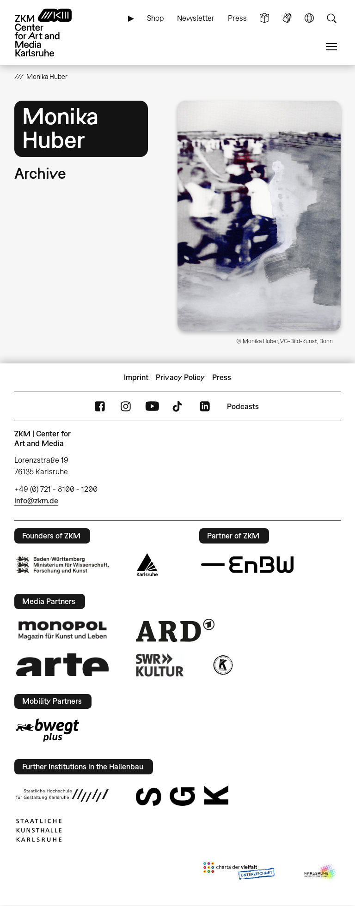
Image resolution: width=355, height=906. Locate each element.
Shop (155, 18)
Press (237, 18)
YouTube (152, 406)
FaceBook (100, 406)
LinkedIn (205, 406)
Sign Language (287, 18)
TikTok (178, 406)
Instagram (125, 406)
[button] (259, 216)
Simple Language (264, 18)
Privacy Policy (180, 377)
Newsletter (195, 18)
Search (331, 18)
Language (309, 18)
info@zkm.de (36, 500)
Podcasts (243, 406)
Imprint (136, 377)
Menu (331, 46)
